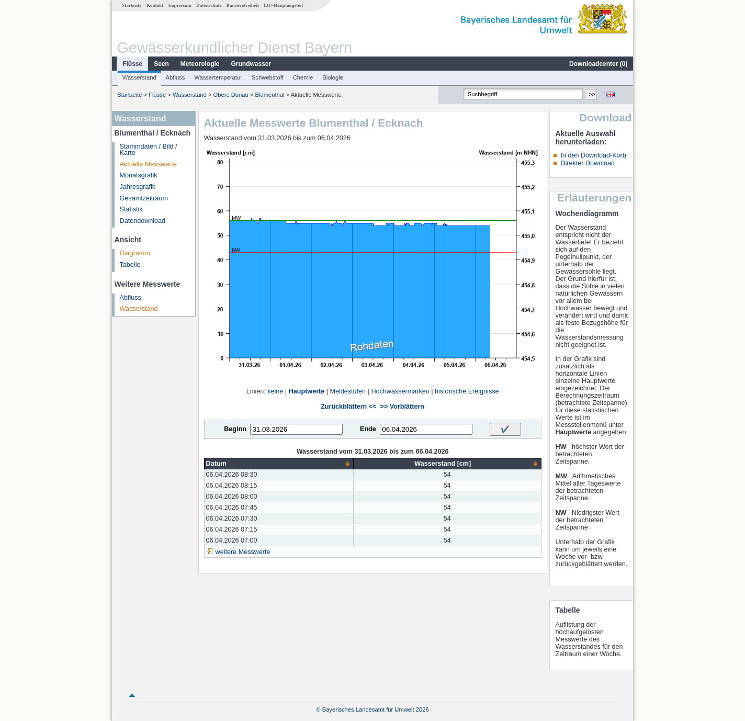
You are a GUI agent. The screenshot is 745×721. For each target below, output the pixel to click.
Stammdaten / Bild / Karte (148, 150)
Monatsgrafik (138, 175)
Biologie (332, 77)
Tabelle (130, 264)
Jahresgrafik (138, 186)
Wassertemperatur (218, 77)
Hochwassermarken (400, 391)
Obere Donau (231, 95)
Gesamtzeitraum (144, 198)
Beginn (235, 429)
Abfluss (175, 77)
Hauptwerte (307, 391)
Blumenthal (270, 95)
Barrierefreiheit (243, 5)
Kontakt (155, 5)
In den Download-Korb (593, 155)
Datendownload (143, 220)
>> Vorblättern (402, 406)
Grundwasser (251, 63)
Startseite (131, 5)
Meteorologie (200, 63)
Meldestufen (348, 391)
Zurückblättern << (348, 406)
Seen (161, 63)
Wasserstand (139, 77)
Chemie (303, 77)
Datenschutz (209, 5)
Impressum (179, 5)
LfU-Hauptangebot (283, 5)
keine (275, 391)
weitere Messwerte (243, 552)
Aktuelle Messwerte (148, 164)
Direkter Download (587, 163)
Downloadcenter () (598, 63)
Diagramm (135, 253)
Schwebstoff (268, 77)
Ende (368, 429)
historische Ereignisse (467, 391)
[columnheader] (278, 463)
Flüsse (132, 63)
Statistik (131, 209)
